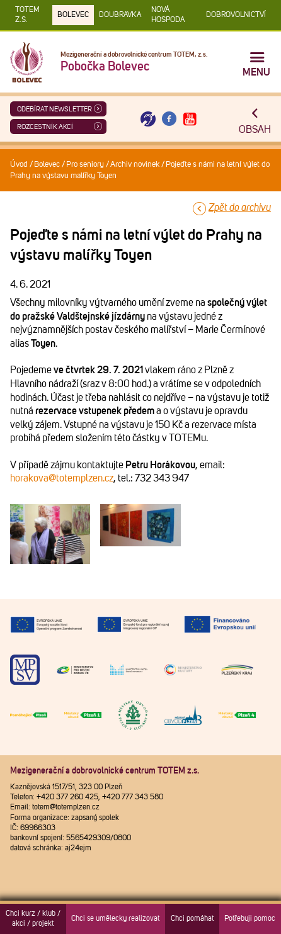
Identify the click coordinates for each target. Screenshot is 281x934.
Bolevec (73, 15)
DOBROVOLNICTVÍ (236, 15)
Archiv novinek (134, 164)
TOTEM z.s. (27, 15)
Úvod (19, 164)
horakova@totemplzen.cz (61, 478)
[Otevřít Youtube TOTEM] (190, 119)
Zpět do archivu (240, 208)
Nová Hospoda (168, 15)
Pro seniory (85, 164)
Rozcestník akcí (45, 126)
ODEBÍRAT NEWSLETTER (54, 109)
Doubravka (120, 15)
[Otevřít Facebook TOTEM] (169, 119)
